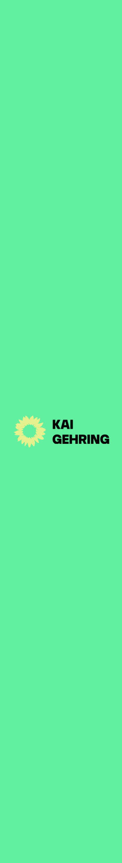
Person (61, 742)
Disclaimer (67, 852)
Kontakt (61, 776)
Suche (93, 852)
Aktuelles (61, 725)
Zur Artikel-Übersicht (45, 56)
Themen (61, 759)
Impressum (34, 852)
